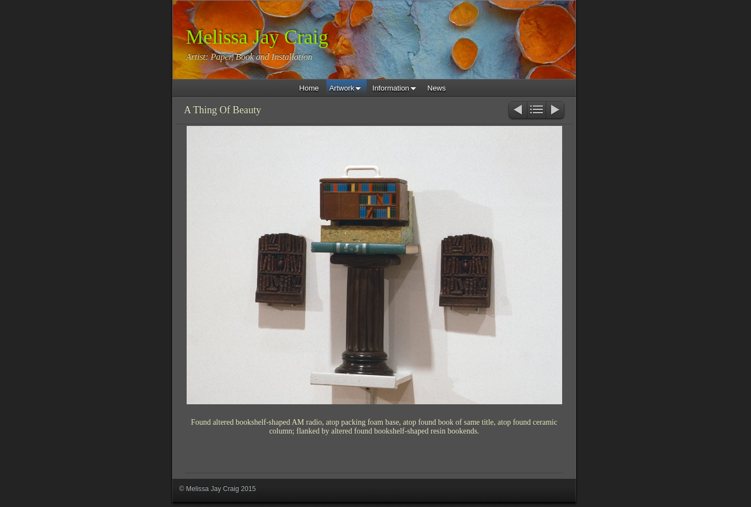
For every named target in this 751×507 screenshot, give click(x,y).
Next (555, 110)
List (536, 110)
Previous (517, 110)
